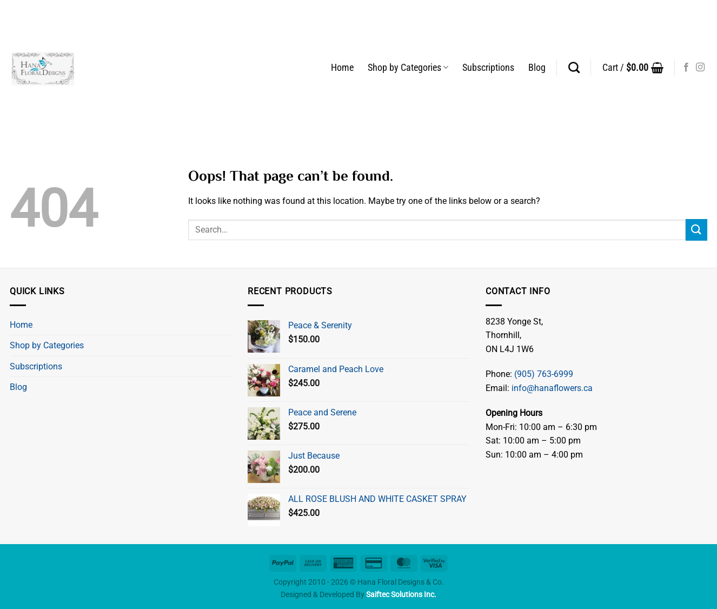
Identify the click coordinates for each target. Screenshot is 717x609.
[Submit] (696, 229)
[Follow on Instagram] (700, 67)
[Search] (574, 67)
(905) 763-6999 (543, 374)
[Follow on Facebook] (686, 67)
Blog (537, 67)
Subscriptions (488, 67)
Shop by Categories (408, 67)
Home (342, 67)
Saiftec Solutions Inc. (401, 594)
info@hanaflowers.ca (552, 388)
